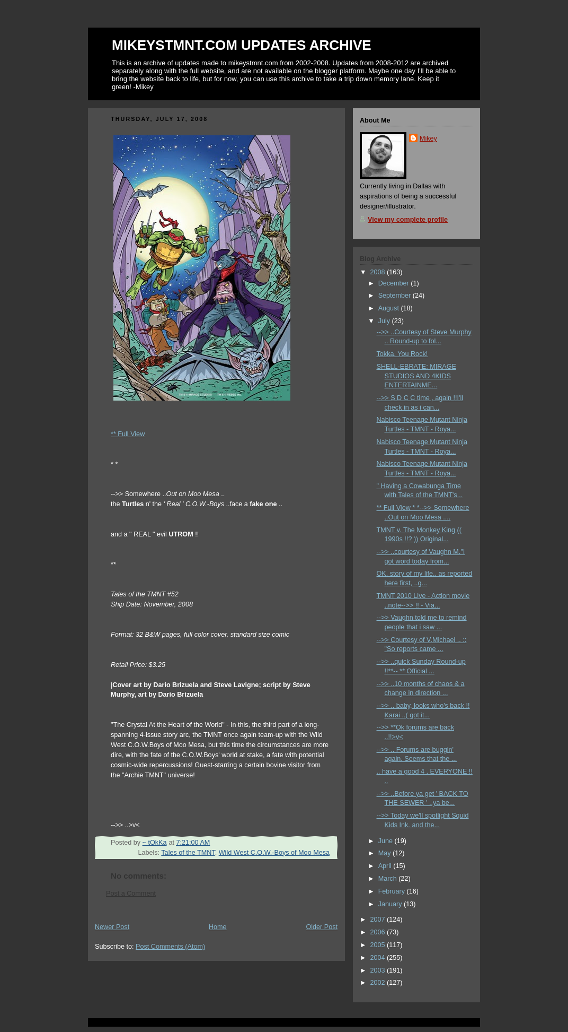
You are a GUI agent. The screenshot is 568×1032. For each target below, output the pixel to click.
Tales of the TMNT (188, 852)
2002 (378, 982)
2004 (378, 957)
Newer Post (112, 927)
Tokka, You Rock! (402, 354)
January (391, 904)
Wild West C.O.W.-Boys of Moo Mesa (274, 852)
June (386, 841)
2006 (378, 932)
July (385, 321)
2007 (378, 919)
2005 (378, 945)
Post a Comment (131, 893)
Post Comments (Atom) (170, 946)
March (388, 878)
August (389, 308)
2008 (378, 272)
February (392, 891)
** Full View (128, 434)
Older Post (322, 927)
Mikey (428, 138)
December (394, 283)
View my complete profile (408, 219)
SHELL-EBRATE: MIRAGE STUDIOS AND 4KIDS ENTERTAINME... (416, 376)
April (386, 866)
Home (218, 927)
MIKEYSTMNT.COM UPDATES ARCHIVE (241, 45)
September (395, 295)
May (385, 853)
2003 (378, 970)
